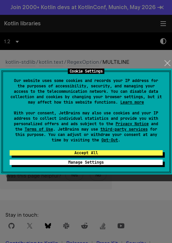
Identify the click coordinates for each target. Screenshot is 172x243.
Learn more (132, 102)
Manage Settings (86, 162)
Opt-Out (109, 140)
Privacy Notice (132, 124)
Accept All (86, 153)
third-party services (124, 129)
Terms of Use (39, 129)
